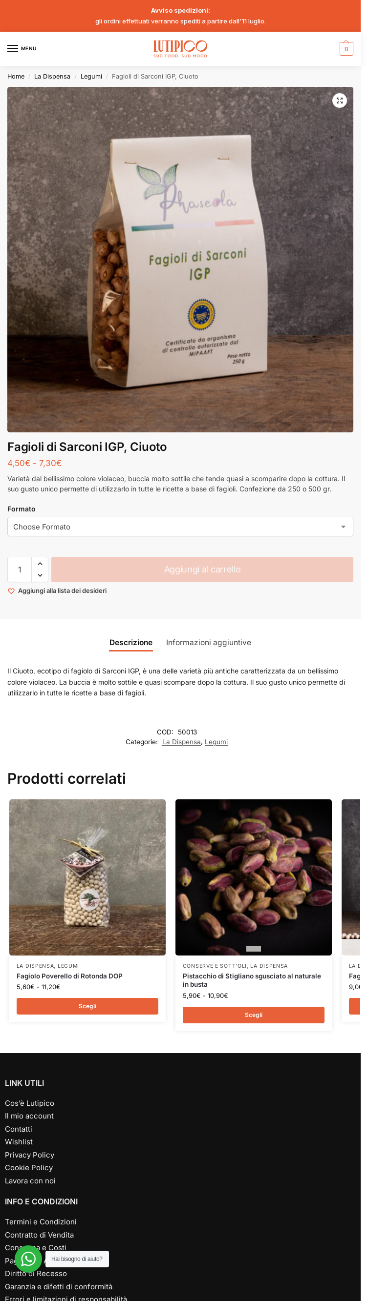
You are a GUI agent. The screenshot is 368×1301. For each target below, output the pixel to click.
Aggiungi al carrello (202, 569)
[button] (345, 49)
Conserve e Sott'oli (215, 966)
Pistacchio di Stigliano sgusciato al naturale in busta (252, 980)
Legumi (91, 76)
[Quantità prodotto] (19, 569)
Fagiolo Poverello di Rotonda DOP (70, 976)
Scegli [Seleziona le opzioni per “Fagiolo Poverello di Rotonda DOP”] (87, 1006)
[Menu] (22, 48)
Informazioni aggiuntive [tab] (208, 642)
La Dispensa (52, 76)
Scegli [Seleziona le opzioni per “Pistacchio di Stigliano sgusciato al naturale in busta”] (253, 1015)
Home (15, 76)
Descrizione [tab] (130, 642)
